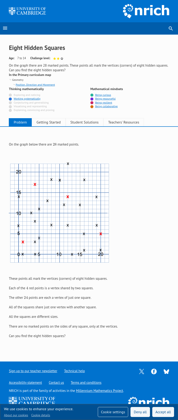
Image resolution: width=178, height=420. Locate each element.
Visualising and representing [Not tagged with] (30, 106)
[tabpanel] (89, 240)
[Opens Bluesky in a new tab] (166, 371)
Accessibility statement (25, 382)
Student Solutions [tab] (93, 122)
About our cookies (16, 415)
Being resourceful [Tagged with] (105, 98)
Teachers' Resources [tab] (135, 122)
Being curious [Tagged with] (103, 95)
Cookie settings (113, 412)
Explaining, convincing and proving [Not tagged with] (34, 110)
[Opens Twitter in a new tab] (141, 371)
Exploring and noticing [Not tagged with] (27, 95)
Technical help (74, 371)
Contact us (56, 382)
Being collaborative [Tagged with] (106, 106)
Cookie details (40, 415)
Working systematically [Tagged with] (27, 98)
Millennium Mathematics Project (99, 390)
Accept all (163, 412)
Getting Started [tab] (54, 122)
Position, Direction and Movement (35, 84)
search (171, 28)
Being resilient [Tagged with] (103, 102)
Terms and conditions (86, 382)
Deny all (140, 412)
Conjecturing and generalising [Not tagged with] (31, 102)
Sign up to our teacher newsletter (33, 371)
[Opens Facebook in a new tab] (154, 371)
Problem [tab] (22, 122)
